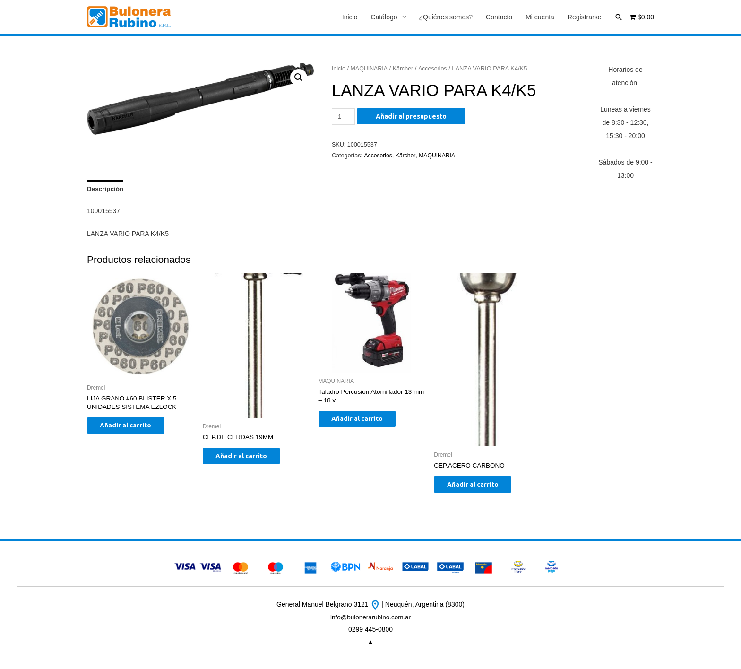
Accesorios (435, 68)
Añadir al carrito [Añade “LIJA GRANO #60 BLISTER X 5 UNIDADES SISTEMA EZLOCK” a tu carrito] (131, 429)
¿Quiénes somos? (446, 17)
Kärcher (404, 68)
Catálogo (383, 17)
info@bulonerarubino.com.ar (371, 621)
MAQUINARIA (370, 68)
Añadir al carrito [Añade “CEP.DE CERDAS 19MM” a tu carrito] (247, 458)
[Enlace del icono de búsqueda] (618, 17)
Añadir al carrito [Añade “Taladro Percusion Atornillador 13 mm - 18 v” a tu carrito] (363, 422)
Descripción (106, 190)
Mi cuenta (540, 17)
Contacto (499, 17)
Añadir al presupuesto (412, 117)
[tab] (106, 190)
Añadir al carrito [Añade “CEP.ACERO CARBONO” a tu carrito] (478, 487)
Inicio (350, 17)
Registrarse (585, 17)
